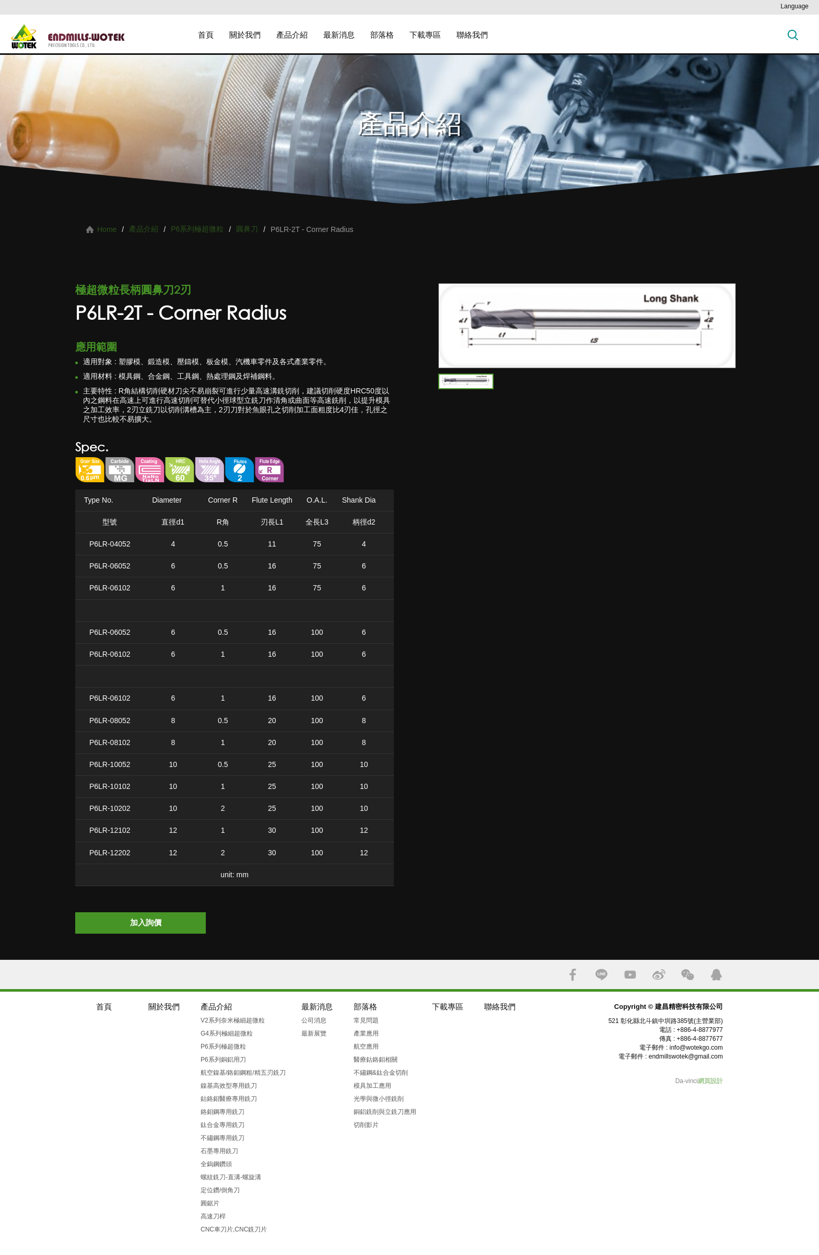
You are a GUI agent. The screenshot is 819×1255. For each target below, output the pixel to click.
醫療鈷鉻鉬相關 (375, 1059)
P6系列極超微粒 (197, 229)
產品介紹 (292, 34)
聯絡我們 (472, 34)
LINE (601, 974)
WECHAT (687, 974)
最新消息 (339, 34)
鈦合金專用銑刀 (222, 1125)
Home (106, 229)
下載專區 (425, 34)
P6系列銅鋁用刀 (223, 1059)
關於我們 (245, 34)
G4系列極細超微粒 (227, 1033)
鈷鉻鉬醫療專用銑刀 (229, 1098)
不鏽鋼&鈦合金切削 (381, 1072)
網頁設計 (710, 1081)
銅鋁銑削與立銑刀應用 (385, 1111)
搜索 (793, 35)
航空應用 (366, 1046)
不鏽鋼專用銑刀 (222, 1138)
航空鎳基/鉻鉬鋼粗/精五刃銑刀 (243, 1072)
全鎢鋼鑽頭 (216, 1164)
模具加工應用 (372, 1085)
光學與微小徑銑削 (379, 1098)
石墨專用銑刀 (219, 1151)
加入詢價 (145, 922)
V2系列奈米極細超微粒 (233, 1020)
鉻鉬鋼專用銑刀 (222, 1111)
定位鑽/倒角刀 (220, 1190)
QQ (716, 974)
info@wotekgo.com (696, 1047)
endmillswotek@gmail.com (686, 1056)
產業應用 (366, 1033)
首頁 (206, 34)
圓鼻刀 (247, 229)
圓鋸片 (210, 1203)
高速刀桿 (213, 1216)
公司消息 (313, 1020)
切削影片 (366, 1125)
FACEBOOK (572, 974)
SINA (658, 974)
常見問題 (366, 1020)
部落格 (382, 34)
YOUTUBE (630, 974)
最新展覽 (313, 1033)
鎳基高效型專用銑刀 (229, 1085)
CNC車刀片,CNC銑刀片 (234, 1229)
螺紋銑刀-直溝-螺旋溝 (231, 1177)
